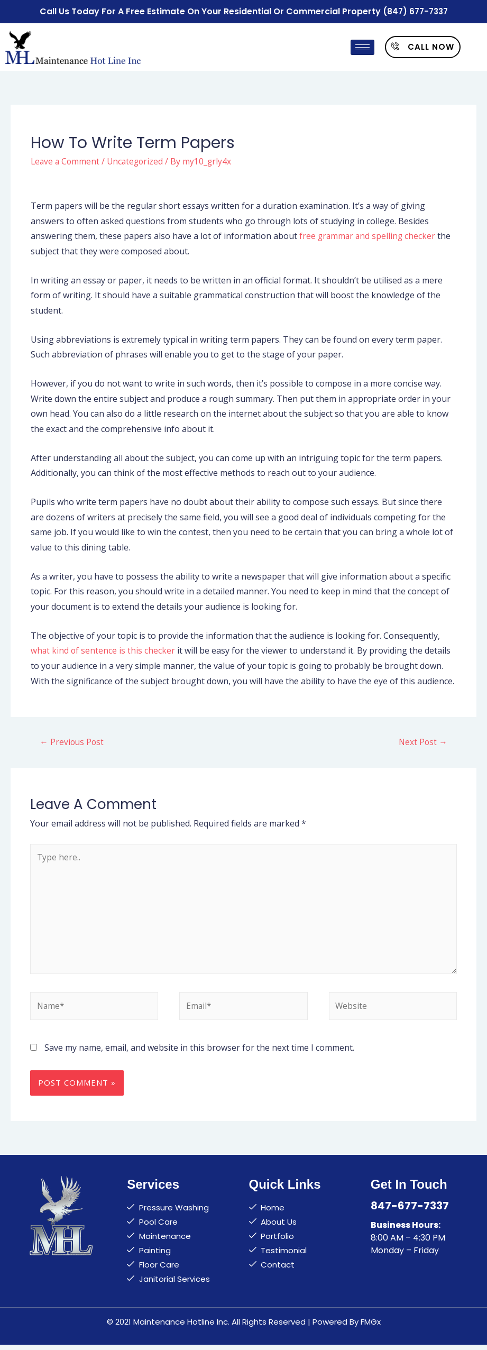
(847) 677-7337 (415, 11)
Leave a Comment (66, 160)
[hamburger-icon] (362, 46)
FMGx (371, 1327)
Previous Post (72, 741)
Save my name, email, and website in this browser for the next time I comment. (199, 1053)
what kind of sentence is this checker (103, 649)
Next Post (422, 741)
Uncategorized (138, 160)
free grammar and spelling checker (368, 235)
